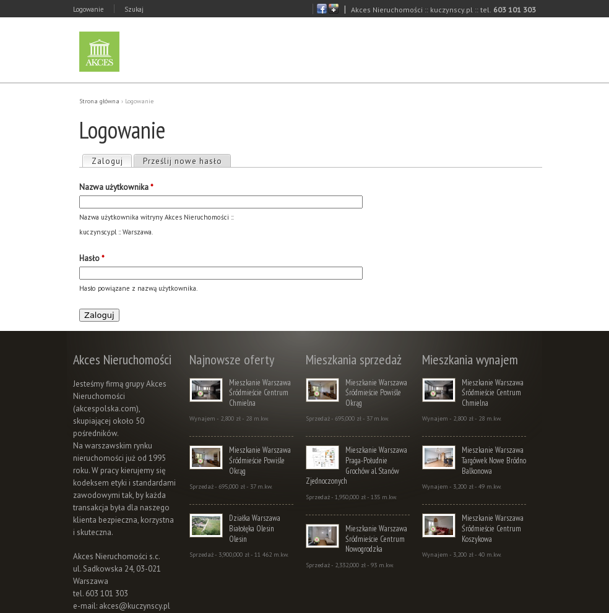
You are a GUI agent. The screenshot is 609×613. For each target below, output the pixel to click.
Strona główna (99, 101)
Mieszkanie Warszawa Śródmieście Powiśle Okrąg (260, 460)
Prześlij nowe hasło (182, 161)
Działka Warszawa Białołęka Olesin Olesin (254, 528)
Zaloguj (111, 160)
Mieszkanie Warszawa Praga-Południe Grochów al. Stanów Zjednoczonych (356, 465)
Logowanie (88, 9)
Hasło (92, 258)
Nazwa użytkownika (116, 187)
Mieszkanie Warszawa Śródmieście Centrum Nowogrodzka (376, 538)
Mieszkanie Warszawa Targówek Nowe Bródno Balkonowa (494, 460)
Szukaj (134, 9)
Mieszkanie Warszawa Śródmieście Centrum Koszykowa (493, 528)
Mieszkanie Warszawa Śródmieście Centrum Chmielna (260, 392)
